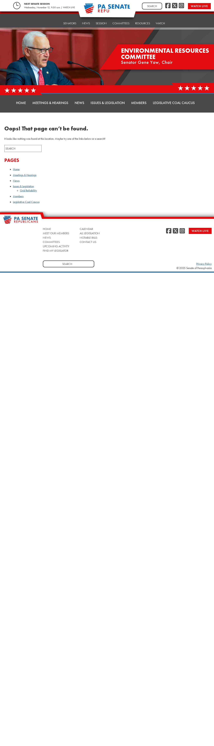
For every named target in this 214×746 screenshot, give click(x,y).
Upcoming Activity (56, 246)
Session (101, 18)
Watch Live (199, 6)
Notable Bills (88, 237)
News (86, 19)
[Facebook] (168, 6)
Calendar (86, 229)
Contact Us (88, 242)
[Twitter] (174, 6)
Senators (69, 20)
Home (53, 20)
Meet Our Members (56, 233)
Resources (142, 16)
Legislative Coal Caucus (174, 102)
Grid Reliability (28, 190)
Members (138, 102)
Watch (160, 16)
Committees (51, 242)
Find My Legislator (55, 250)
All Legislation (90, 233)
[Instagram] (181, 6)
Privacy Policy (204, 264)
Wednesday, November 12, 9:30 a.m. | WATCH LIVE (49, 7)
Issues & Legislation (108, 102)
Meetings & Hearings (50, 102)
